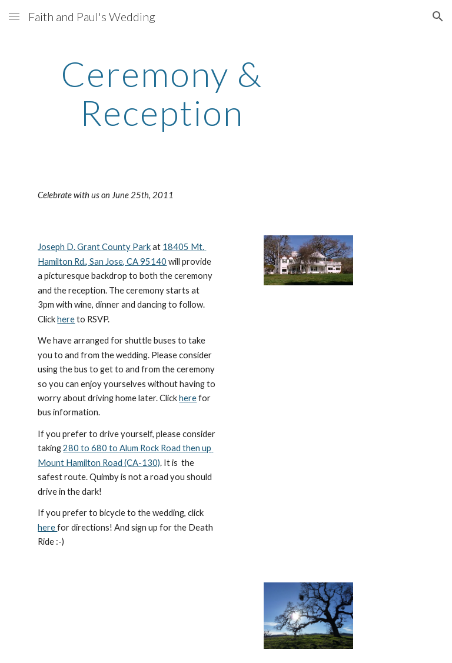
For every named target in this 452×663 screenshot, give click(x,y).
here (66, 319)
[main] (161, 92)
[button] (14, 16)
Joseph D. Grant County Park (94, 247)
